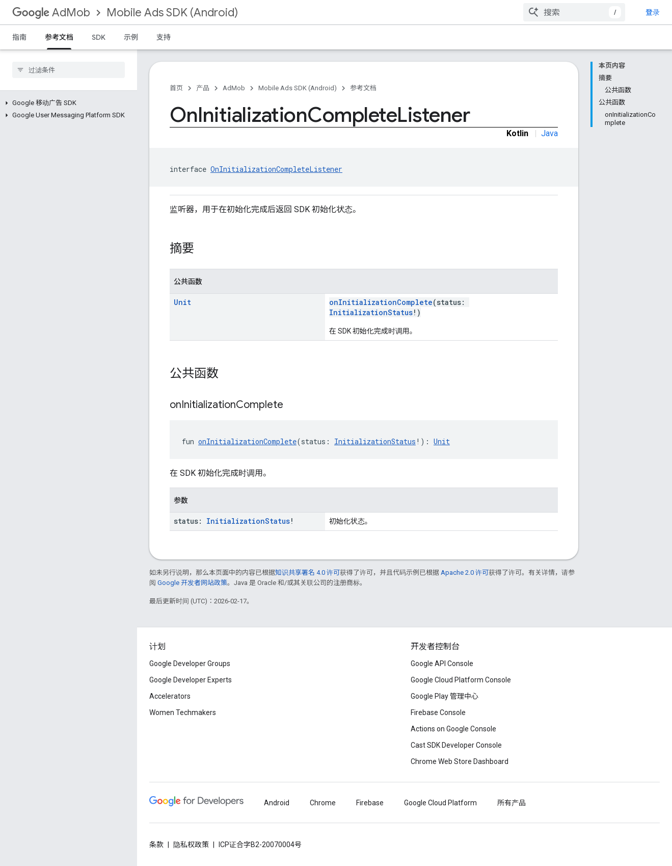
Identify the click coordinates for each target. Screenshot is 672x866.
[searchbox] (68, 70)
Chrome (323, 803)
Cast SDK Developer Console (456, 745)
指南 (19, 37)
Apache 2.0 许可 (465, 572)
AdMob (51, 12)
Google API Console (442, 663)
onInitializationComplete (381, 302)
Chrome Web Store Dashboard (459, 761)
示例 (131, 37)
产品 (202, 88)
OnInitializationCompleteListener (276, 169)
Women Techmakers (182, 712)
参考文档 (363, 88)
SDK (98, 37)
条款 (156, 844)
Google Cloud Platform (440, 803)
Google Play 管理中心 (444, 696)
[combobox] (597, 12)
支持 (163, 37)
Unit (182, 302)
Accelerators (170, 696)
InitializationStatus (371, 312)
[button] (66, 103)
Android (276, 803)
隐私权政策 (191, 844)
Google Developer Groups (189, 663)
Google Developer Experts (190, 680)
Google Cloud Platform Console (461, 680)
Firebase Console (438, 712)
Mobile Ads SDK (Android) (172, 12)
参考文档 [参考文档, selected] (59, 37)
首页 (176, 88)
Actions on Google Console (453, 729)
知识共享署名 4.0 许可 (307, 572)
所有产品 (511, 803)
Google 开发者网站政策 (192, 583)
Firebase (370, 803)
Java (549, 133)
